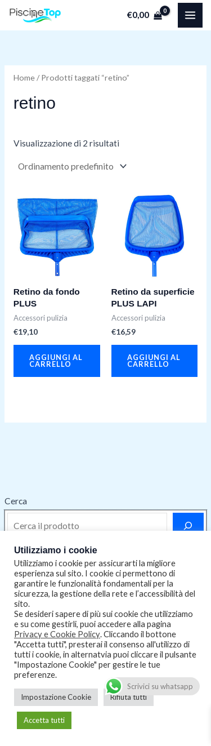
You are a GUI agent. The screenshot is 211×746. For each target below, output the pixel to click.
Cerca (16, 501)
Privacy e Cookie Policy (57, 634)
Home (24, 77)
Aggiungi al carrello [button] (56, 361)
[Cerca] (188, 526)
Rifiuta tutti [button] (128, 696)
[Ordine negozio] (71, 166)
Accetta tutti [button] (44, 720)
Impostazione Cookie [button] (56, 696)
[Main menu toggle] (190, 15)
